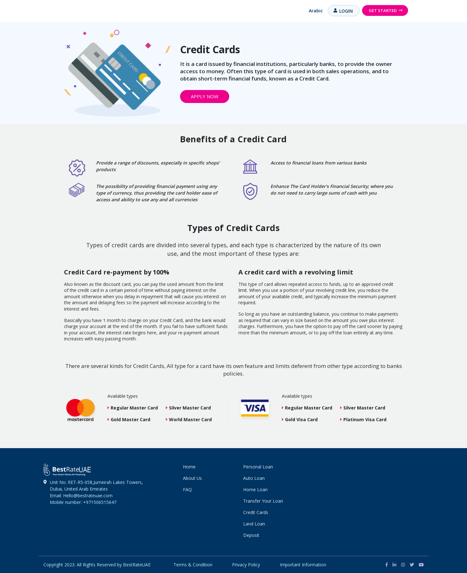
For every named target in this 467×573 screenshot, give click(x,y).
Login (346, 11)
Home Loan (255, 489)
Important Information (303, 565)
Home (189, 467)
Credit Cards (255, 512)
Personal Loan (258, 467)
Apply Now (204, 96)
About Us (192, 478)
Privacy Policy (246, 565)
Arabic (316, 11)
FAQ (187, 489)
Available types (122, 396)
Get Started (383, 10)
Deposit (251, 535)
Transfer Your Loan (263, 501)
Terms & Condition (192, 565)
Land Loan (254, 524)
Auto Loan (254, 478)
